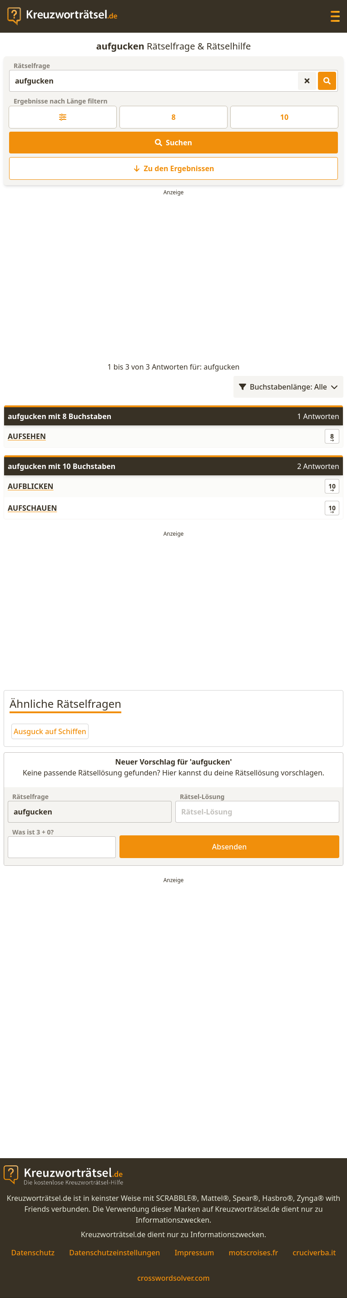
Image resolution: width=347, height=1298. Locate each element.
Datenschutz (33, 1253)
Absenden (229, 847)
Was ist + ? (33, 832)
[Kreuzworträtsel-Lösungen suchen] (327, 81)
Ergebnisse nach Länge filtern (61, 101)
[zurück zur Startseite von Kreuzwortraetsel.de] (66, 16)
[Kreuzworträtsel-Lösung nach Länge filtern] (62, 117)
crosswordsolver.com (173, 1278)
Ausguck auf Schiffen (50, 731)
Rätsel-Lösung (202, 796)
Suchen (173, 143)
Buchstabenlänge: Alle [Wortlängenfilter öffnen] (288, 387)
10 (284, 117)
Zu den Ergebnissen (173, 168)
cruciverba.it (314, 1253)
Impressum (194, 1253)
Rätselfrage (32, 65)
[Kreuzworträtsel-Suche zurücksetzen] (307, 81)
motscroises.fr (253, 1253)
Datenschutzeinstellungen (114, 1253)
